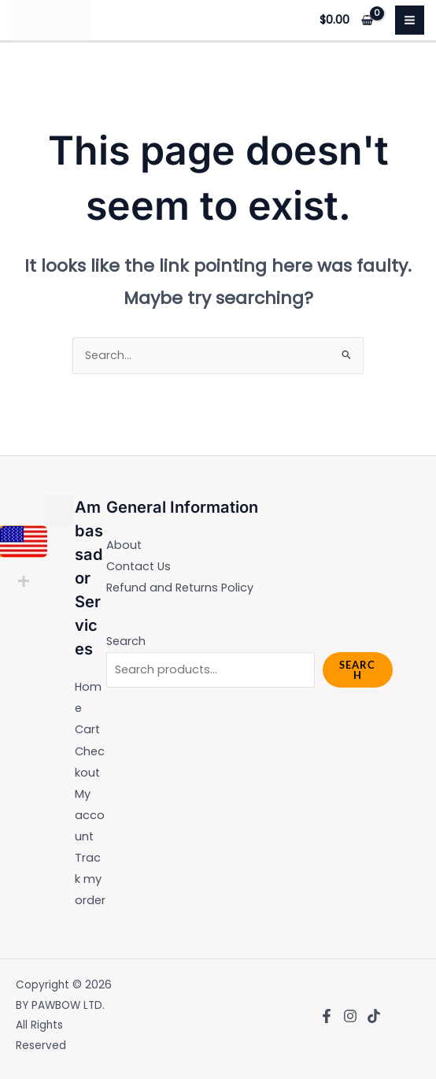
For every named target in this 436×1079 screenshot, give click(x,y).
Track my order (90, 879)
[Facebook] (327, 1016)
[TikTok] (374, 1016)
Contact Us (138, 566)
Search (126, 641)
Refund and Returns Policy (179, 587)
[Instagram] (350, 1016)
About (124, 545)
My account (90, 815)
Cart (87, 729)
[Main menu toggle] (409, 20)
